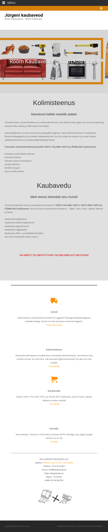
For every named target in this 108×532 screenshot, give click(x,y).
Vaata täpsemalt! (54, 325)
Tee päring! (54, 404)
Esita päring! (54, 366)
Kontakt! (54, 441)
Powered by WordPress (66, 526)
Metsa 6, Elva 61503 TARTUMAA (58, 462)
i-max (85, 526)
